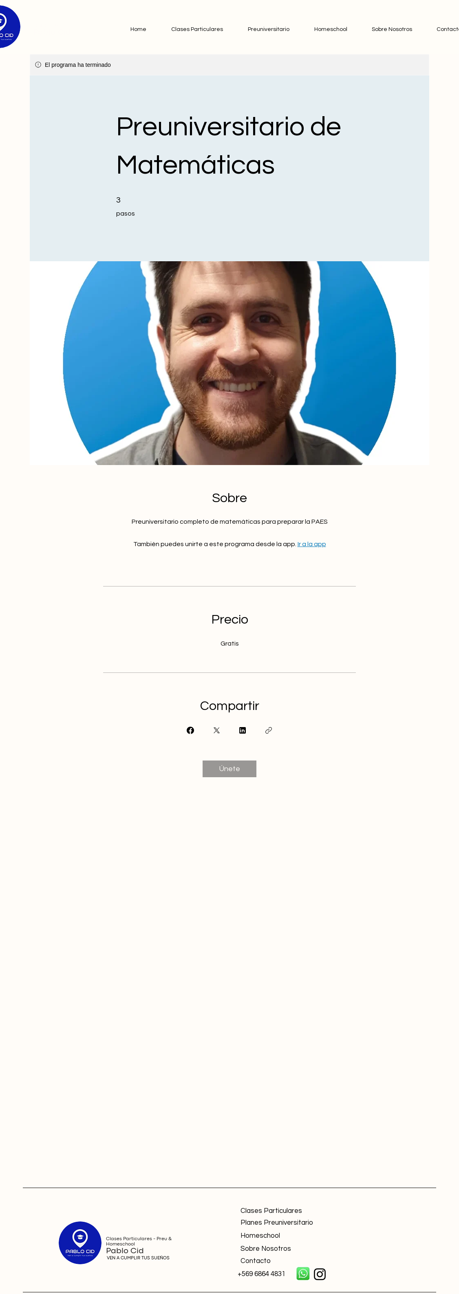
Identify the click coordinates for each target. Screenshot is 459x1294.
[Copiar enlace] (269, 730)
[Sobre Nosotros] (298, 1249)
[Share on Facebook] (190, 730)
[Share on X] (216, 730)
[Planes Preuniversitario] (291, 1223)
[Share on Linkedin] (242, 730)
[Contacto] (298, 1261)
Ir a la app (312, 544)
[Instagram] (320, 1274)
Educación (45, 26)
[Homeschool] (298, 1236)
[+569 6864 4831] (264, 1274)
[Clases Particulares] (298, 1211)
